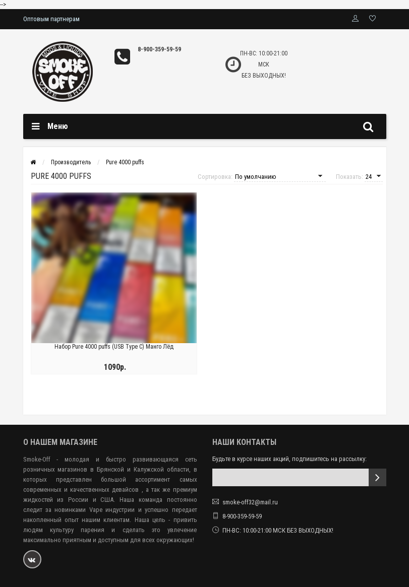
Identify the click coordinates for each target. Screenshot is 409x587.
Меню (57, 126)
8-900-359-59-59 (159, 49)
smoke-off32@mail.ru (250, 502)
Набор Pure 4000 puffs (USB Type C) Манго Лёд (113, 346)
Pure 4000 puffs (125, 162)
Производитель (71, 162)
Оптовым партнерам (51, 19)
